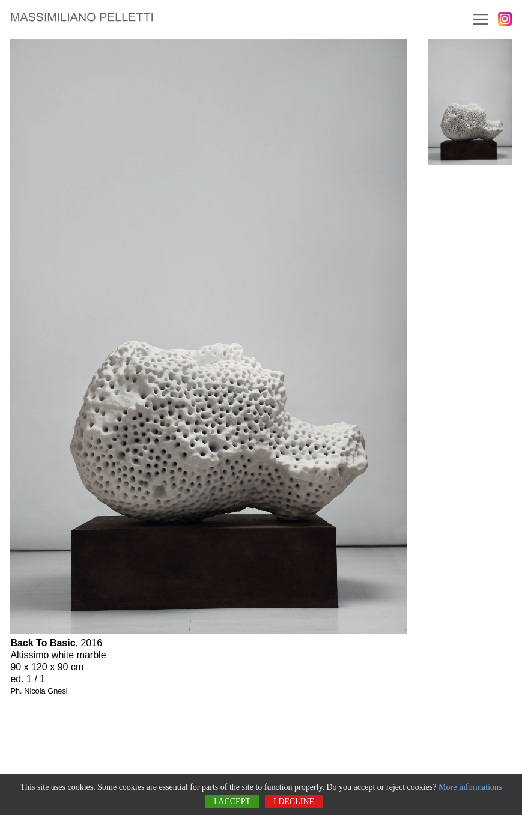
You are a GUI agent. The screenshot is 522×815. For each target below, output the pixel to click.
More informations (470, 787)
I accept (232, 801)
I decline (293, 801)
